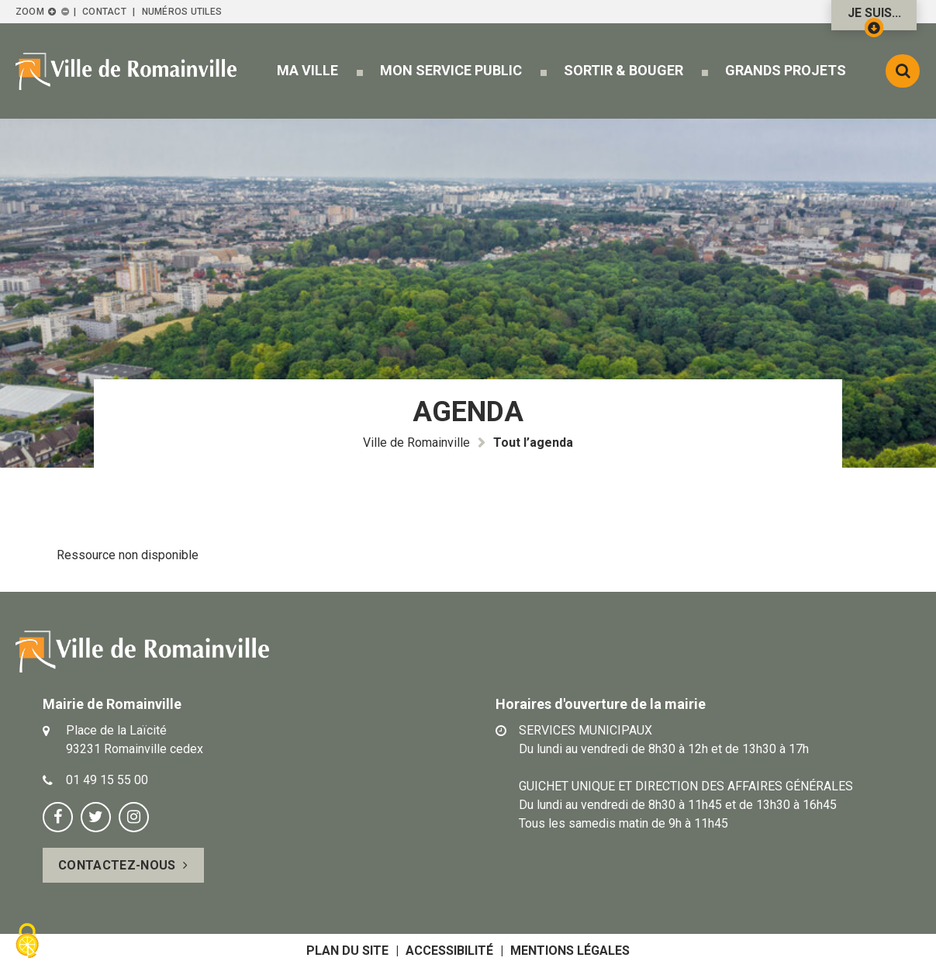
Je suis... (874, 17)
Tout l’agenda (533, 442)
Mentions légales (570, 950)
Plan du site (347, 950)
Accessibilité (449, 950)
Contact (104, 11)
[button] (307, 70)
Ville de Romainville (416, 442)
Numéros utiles (182, 11)
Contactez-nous (116, 865)
